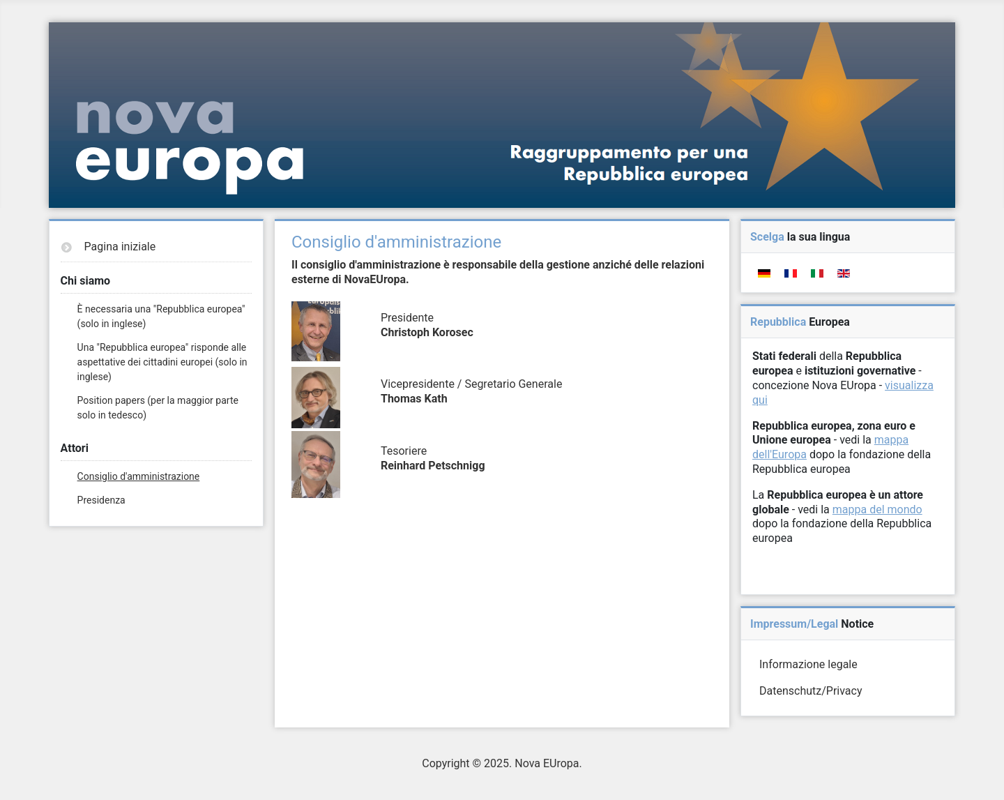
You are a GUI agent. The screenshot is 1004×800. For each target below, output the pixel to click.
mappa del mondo (877, 509)
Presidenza (101, 500)
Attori (75, 448)
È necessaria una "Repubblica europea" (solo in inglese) (161, 316)
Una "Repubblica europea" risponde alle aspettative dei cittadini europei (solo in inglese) (162, 362)
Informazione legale (808, 664)
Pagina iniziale (120, 246)
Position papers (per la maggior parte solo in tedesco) (157, 408)
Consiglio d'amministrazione (138, 476)
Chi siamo (86, 280)
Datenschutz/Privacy (810, 690)
